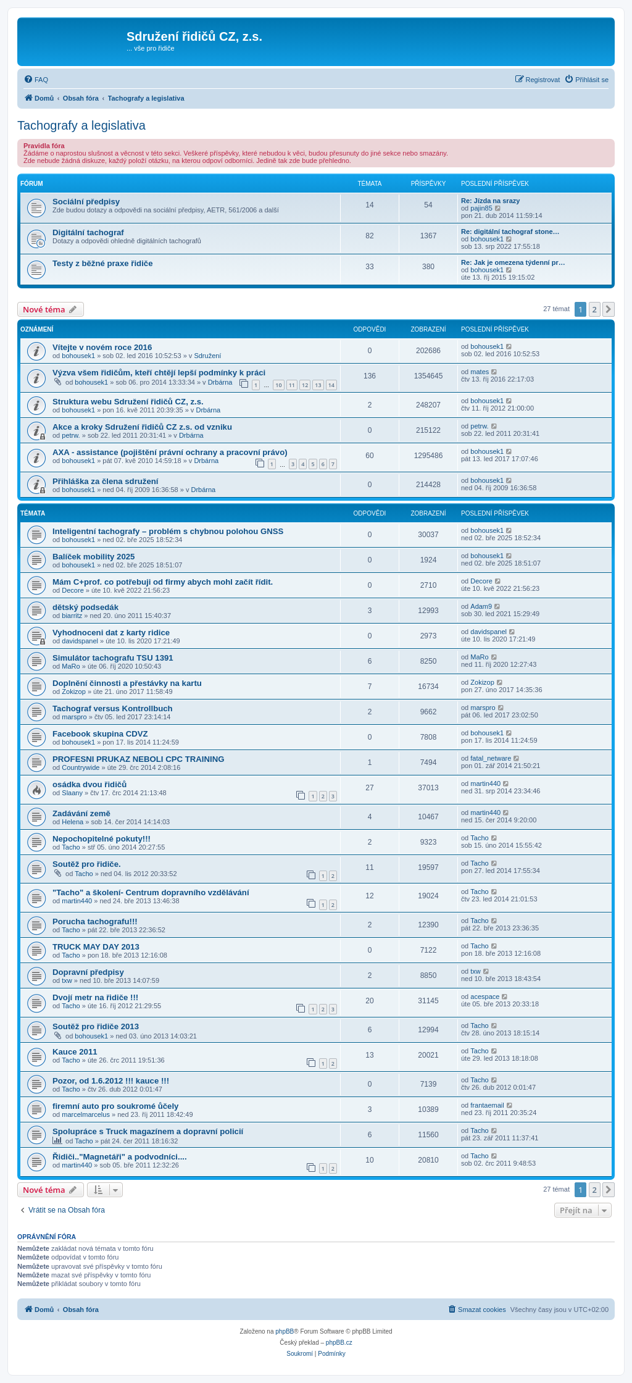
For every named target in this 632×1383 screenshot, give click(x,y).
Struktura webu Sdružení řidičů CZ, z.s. (128, 401)
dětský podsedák (85, 607)
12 (305, 385)
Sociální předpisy (86, 201)
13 (318, 385)
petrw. (71, 435)
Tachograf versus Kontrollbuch (112, 708)
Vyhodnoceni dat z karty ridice (111, 632)
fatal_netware (490, 758)
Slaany (72, 792)
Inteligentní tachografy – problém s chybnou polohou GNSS (167, 531)
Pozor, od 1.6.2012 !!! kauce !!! (110, 1080)
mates (479, 371)
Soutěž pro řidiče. (86, 864)
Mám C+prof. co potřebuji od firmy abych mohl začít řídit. (162, 582)
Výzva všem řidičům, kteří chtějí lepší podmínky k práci (158, 372)
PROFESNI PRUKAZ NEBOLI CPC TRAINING (138, 759)
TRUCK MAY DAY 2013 (95, 946)
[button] (608, 309)
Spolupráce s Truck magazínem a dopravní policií (147, 1131)
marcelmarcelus (86, 1114)
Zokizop (74, 691)
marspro (74, 717)
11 (292, 385)
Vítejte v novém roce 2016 (102, 347)
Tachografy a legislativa (81, 125)
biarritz (72, 615)
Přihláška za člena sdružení (105, 481)
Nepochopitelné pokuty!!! (101, 838)
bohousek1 (487, 239)
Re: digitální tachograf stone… (510, 231)
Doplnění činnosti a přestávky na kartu (127, 683)
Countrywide (80, 767)
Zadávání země (81, 813)
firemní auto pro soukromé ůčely (115, 1106)
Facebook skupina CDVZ (100, 733)
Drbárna (220, 382)
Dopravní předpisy (88, 972)
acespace (484, 996)
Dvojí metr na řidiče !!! (95, 997)
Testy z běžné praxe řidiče (102, 263)
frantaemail (487, 1105)
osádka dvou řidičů (89, 784)
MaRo (71, 666)
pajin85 (481, 208)
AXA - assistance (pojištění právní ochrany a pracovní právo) (170, 452)
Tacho (71, 847)
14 (331, 385)
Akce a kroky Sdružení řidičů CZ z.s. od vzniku (142, 427)
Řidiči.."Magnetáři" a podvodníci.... (119, 1156)
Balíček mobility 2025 (93, 556)
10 (278, 385)
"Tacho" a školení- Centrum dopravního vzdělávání (150, 892)
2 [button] (594, 309)
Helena (72, 821)
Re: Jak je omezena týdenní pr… (513, 262)
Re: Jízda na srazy (490, 200)
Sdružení (207, 355)
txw (67, 980)
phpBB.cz (339, 1342)
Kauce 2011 (75, 1051)
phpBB (284, 1331)
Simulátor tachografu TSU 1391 (112, 657)
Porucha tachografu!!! (95, 921)
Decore (72, 590)
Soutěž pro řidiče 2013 (95, 1026)
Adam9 (481, 606)
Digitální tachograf (88, 232)
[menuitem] (35, 79)
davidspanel (80, 641)
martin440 (485, 783)
